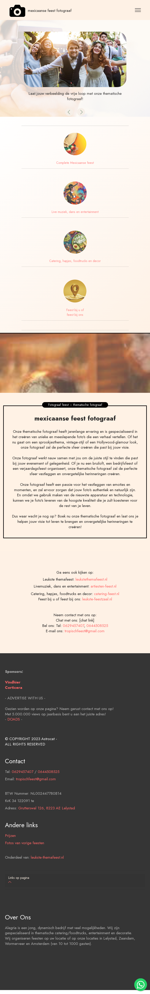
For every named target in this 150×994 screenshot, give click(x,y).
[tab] (75, 880)
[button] (69, 112)
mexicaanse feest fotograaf (50, 10)
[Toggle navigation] (138, 10)
